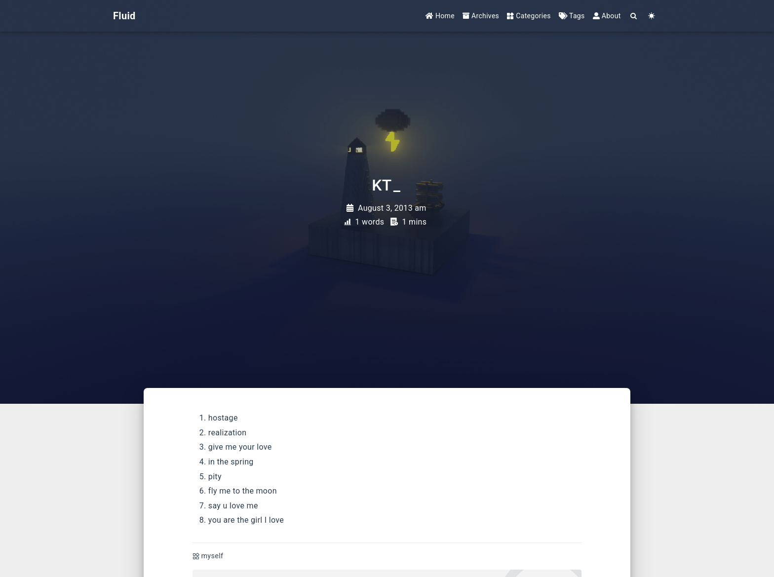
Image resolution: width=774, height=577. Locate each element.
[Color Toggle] (652, 16)
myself (212, 556)
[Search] (634, 16)
